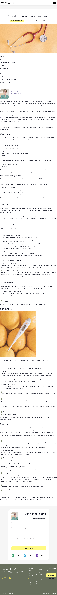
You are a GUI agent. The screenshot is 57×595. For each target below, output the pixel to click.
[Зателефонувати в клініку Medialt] (51, 3)
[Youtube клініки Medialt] (13, 578)
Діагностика (3, 74)
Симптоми (2, 60)
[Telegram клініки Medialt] (28, 555)
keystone (54, 593)
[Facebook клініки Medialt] (10, 578)
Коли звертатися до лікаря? (7, 63)
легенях (2, 117)
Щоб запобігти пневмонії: (6, 71)
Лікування (2, 76)
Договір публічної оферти (8, 575)
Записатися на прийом (51, 575)
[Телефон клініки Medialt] (16, 555)
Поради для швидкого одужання (8, 79)
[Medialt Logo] (8, 569)
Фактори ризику (4, 68)
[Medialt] (8, 2)
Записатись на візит (5, 82)
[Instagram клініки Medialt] (7, 578)
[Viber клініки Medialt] (40, 555)
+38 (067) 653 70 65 (51, 569)
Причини (2, 65)
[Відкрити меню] (54, 3)
